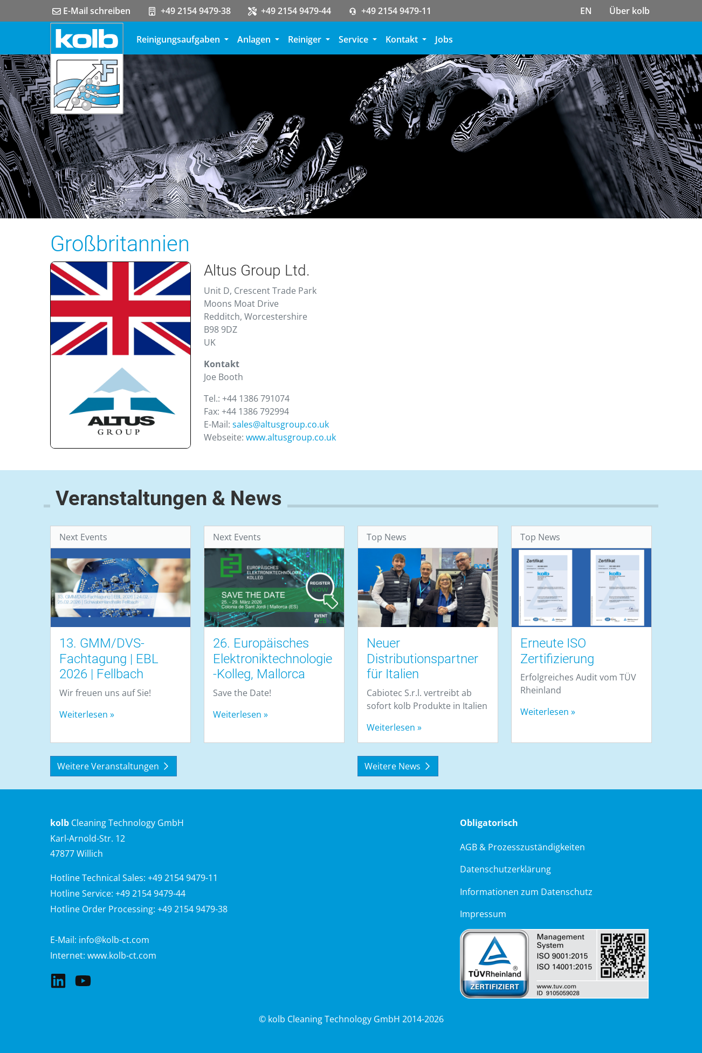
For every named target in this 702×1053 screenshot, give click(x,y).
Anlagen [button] (255, 39)
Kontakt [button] (403, 39)
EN (586, 11)
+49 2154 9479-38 (189, 11)
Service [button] (354, 39)
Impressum (483, 914)
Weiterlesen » (86, 714)
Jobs (444, 39)
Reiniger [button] (306, 39)
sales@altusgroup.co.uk (280, 424)
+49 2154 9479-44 (289, 11)
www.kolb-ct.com (121, 955)
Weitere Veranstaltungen (113, 766)
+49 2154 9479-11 (389, 11)
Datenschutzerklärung (505, 869)
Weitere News (397, 766)
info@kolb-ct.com (114, 940)
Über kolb (629, 11)
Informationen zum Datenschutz (526, 892)
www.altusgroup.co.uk (291, 437)
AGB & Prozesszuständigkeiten (522, 847)
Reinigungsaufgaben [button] (179, 39)
